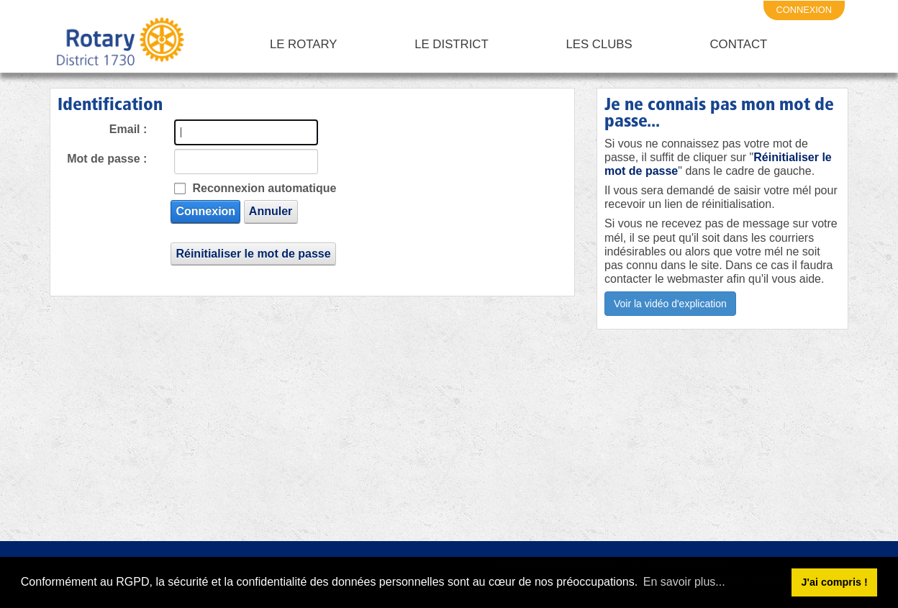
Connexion (205, 211)
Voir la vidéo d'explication (670, 303)
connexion (804, 9)
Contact (738, 44)
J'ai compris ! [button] (834, 582)
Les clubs (599, 44)
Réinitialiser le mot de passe (253, 254)
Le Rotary (303, 44)
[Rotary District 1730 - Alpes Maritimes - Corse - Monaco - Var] (119, 45)
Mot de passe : (107, 159)
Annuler (270, 211)
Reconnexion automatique (264, 188)
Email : (128, 129)
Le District (451, 44)
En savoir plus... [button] (684, 582)
